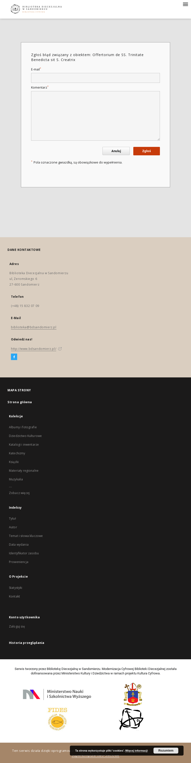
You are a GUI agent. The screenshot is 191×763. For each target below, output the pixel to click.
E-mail (36, 69)
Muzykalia (16, 479)
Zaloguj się (17, 626)
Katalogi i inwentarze (24, 444)
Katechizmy (17, 453)
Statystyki (15, 588)
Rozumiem (166, 750)
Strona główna (19, 402)
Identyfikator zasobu (24, 553)
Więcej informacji (136, 750)
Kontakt (14, 596)
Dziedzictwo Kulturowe (25, 436)
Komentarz (39, 87)
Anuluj (116, 151)
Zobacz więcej (19, 493)
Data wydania (19, 544)
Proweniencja (18, 562)
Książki (14, 462)
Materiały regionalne (24, 470)
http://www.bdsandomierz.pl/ (33, 349)
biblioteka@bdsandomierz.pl (33, 327)
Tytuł (12, 518)
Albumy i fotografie (23, 427)
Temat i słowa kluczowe (26, 536)
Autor (13, 527)
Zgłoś (146, 151)
